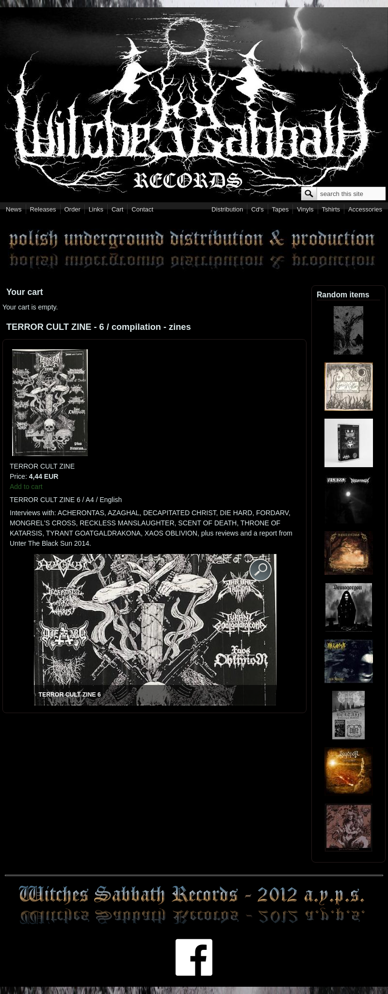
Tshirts (331, 209)
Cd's (257, 209)
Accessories (365, 209)
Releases (43, 209)
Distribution (227, 209)
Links (96, 209)
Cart (118, 209)
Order (73, 209)
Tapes (280, 209)
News (14, 209)
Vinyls (305, 209)
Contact (142, 209)
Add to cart (26, 486)
